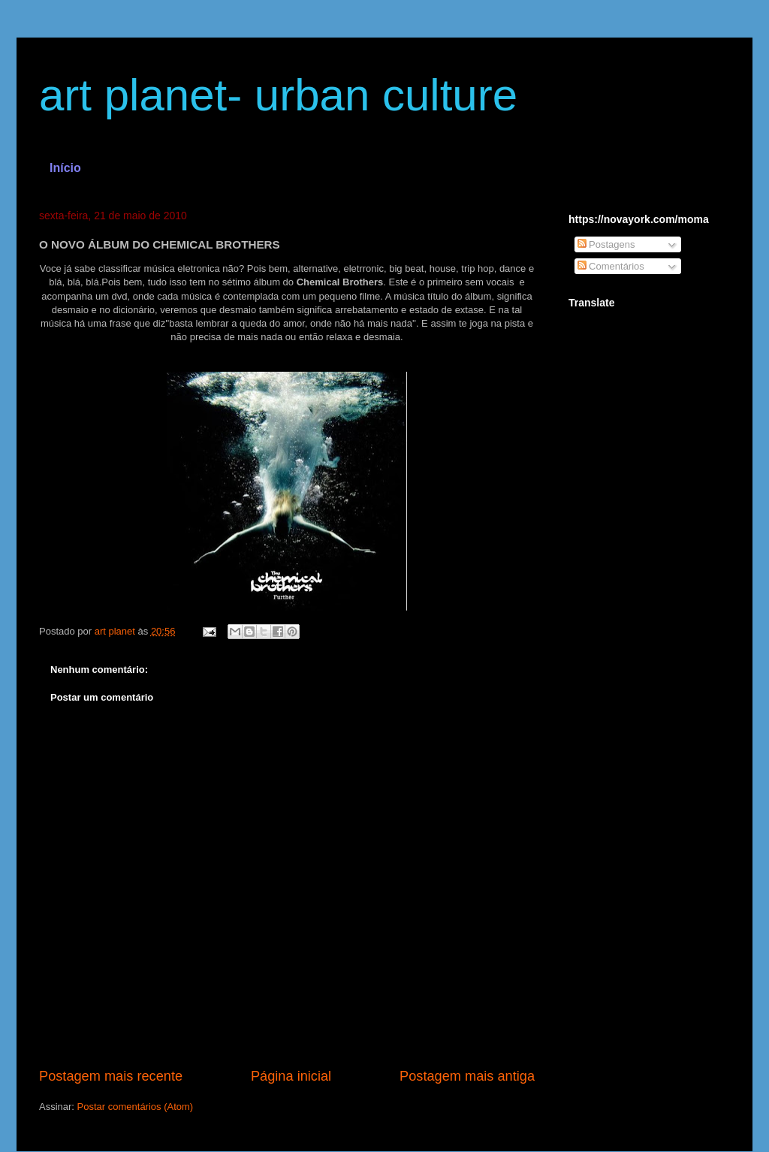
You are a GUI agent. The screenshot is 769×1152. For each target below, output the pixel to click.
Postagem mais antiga (467, 1076)
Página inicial (291, 1076)
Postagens (606, 244)
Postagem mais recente (110, 1076)
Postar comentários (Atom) (135, 1106)
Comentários (611, 266)
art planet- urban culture (278, 95)
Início (65, 167)
